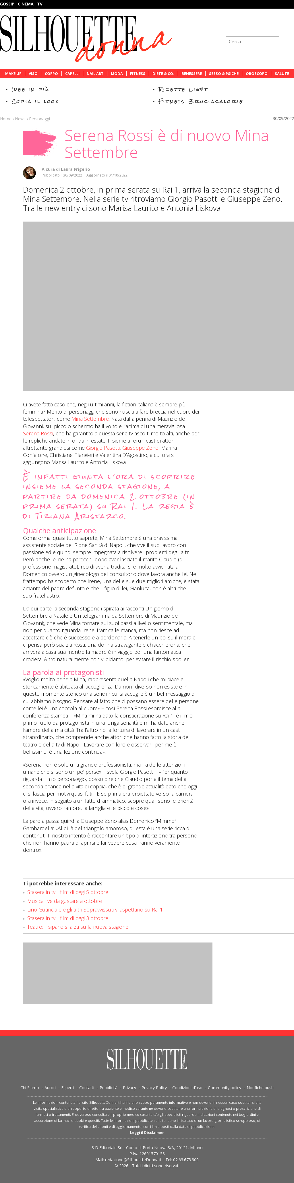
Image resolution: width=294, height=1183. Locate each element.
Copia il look (35, 101)
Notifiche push (260, 1087)
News (20, 118)
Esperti (67, 1087)
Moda (117, 73)
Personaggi (39, 118)
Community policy (224, 1087)
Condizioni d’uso (187, 1087)
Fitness (137, 73)
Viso (33, 73)
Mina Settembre (90, 418)
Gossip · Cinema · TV (21, 4)
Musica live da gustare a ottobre (64, 900)
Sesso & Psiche (224, 73)
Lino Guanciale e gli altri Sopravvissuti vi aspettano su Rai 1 (95, 909)
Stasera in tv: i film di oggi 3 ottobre (67, 918)
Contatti (86, 1087)
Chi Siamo (29, 1087)
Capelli (72, 73)
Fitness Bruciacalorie (200, 101)
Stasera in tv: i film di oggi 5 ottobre (67, 892)
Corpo (51, 73)
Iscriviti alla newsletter (263, 27)
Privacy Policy (154, 1087)
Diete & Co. (163, 73)
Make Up (13, 73)
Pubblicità (108, 1087)
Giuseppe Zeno (140, 447)
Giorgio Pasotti (103, 447)
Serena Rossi (38, 433)
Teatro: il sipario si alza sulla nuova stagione (77, 926)
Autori (50, 1087)
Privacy (129, 1087)
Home (5, 118)
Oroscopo (257, 73)
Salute (282, 73)
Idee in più (30, 89)
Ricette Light (183, 89)
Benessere (191, 73)
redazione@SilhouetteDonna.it (133, 1159)
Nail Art (95, 73)
